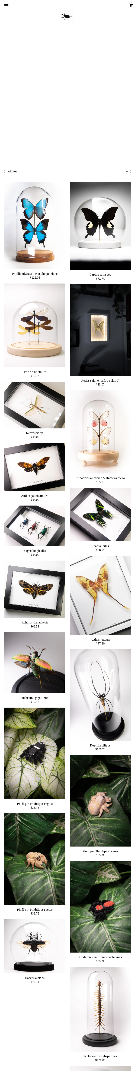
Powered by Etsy (111, 1052)
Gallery (24, 1052)
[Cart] (131, 5)
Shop (24, 1041)
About (24, 1046)
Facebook (67, 1041)
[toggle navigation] (6, 4)
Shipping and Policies (24, 1058)
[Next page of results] (82, 1007)
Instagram (68, 1046)
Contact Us (24, 1063)
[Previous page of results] (53, 1007)
